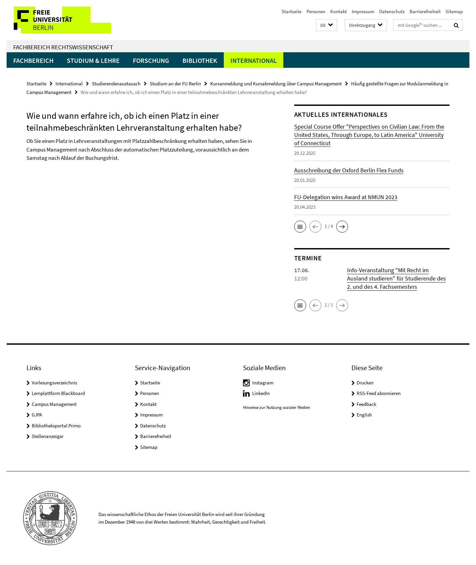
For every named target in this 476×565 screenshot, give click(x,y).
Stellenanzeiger (47, 436)
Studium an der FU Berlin (175, 83)
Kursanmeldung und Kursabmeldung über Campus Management (276, 83)
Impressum (363, 11)
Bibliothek (199, 60)
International (253, 60)
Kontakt (338, 11)
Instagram (262, 382)
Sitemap (454, 11)
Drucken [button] (365, 382)
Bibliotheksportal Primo (56, 425)
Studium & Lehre (93, 60)
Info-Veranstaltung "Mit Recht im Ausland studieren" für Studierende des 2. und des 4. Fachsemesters (396, 278)
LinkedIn (261, 393)
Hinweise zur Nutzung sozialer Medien (276, 407)
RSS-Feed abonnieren (379, 393)
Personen (315, 11)
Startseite (291, 11)
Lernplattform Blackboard (58, 393)
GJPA (37, 415)
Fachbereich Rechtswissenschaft (63, 47)
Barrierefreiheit (425, 11)
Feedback (366, 404)
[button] (326, 25)
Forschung (151, 60)
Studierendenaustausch (116, 83)
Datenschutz (392, 11)
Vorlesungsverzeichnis (54, 382)
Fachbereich (33, 60)
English (364, 415)
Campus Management (54, 404)
